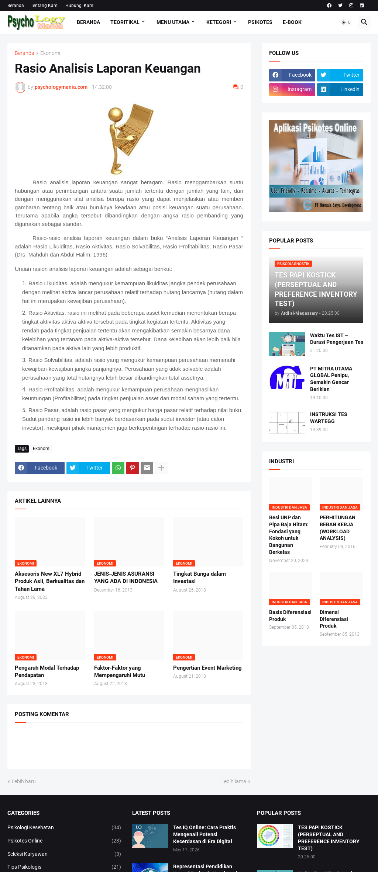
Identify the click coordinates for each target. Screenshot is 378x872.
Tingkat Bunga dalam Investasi (199, 578)
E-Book (292, 22)
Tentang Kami (45, 5)
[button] (346, 22)
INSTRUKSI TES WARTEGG (328, 417)
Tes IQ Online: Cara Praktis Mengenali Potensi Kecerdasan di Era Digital (204, 834)
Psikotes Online (64, 841)
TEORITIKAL (125, 22)
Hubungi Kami (79, 5)
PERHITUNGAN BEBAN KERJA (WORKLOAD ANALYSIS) (337, 528)
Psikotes (260, 22)
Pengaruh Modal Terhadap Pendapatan (47, 672)
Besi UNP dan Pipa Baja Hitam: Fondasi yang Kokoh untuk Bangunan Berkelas (289, 535)
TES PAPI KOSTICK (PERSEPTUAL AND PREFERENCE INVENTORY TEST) (329, 837)
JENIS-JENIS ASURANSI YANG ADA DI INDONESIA (126, 578)
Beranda (15, 5)
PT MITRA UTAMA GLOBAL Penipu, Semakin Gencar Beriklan (331, 379)
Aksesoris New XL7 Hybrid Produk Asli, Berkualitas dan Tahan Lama (50, 581)
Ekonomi (50, 53)
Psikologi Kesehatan (64, 827)
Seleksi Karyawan (64, 854)
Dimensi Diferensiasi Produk (334, 619)
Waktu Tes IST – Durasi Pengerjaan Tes (336, 338)
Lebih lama (233, 781)
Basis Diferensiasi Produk (290, 615)
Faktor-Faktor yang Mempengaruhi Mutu (119, 672)
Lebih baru (24, 781)
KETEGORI (218, 22)
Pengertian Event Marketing (207, 668)
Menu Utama (173, 22)
